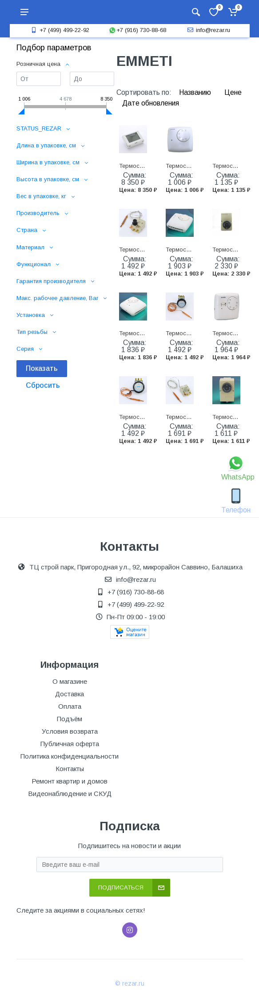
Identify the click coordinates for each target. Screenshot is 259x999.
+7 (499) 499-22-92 (59, 30)
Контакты (70, 768)
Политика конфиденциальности (69, 756)
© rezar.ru (129, 983)
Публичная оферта (69, 743)
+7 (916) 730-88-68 (137, 30)
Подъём (69, 719)
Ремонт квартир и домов (70, 781)
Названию (196, 92)
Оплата (69, 706)
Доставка (69, 694)
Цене (233, 92)
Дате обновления (150, 103)
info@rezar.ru (207, 30)
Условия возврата (70, 731)
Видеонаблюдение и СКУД (70, 793)
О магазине (69, 681)
